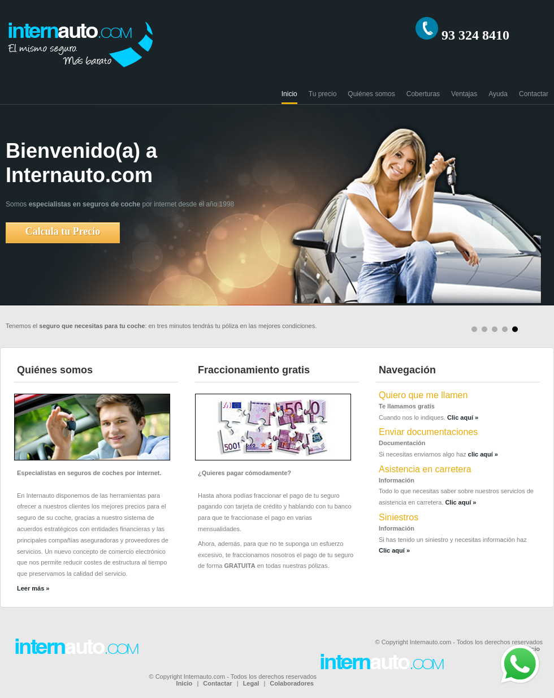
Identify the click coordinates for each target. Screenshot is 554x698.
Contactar (533, 94)
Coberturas (423, 94)
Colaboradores (292, 683)
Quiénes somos (371, 94)
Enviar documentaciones (428, 432)
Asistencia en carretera (425, 469)
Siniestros (398, 517)
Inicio (289, 94)
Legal (251, 683)
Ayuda (498, 94)
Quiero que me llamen (423, 395)
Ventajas (464, 94)
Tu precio (323, 94)
